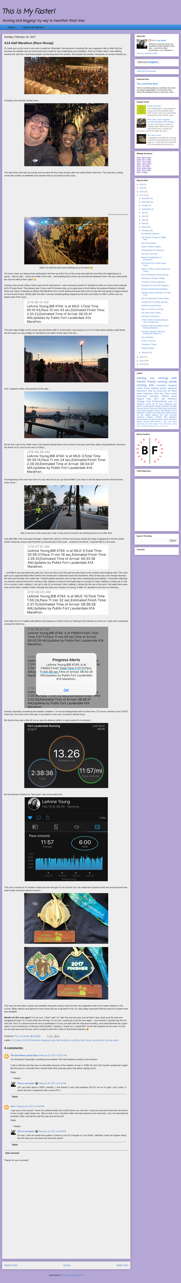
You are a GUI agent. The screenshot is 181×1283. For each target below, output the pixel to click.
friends (163, 388)
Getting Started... (148, 348)
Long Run (162, 391)
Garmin (146, 408)
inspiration (148, 393)
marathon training (159, 396)
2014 (142, 364)
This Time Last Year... (150, 254)
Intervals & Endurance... (151, 316)
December (146, 198)
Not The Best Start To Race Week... (155, 298)
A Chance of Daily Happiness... (154, 282)
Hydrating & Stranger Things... (153, 278)
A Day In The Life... (149, 341)
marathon (140, 417)
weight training (151, 415)
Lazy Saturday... (147, 337)
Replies (17, 1078)
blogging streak (48, 1040)
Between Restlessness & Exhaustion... (151, 258)
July (143, 213)
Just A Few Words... (149, 243)
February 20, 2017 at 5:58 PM (52, 1131)
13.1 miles (16, 1040)
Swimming (142, 396)
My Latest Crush (154, 135)
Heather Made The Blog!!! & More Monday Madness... (155, 327)
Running (141, 391)
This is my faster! (26, 1083)
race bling (74, 1040)
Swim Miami (166, 413)
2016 (142, 357)
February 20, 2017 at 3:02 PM (30, 1106)
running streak (111, 1040)
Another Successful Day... (151, 305)
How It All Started (33, 27)
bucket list (150, 404)
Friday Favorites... (155, 106)
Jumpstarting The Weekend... (153, 250)
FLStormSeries (159, 401)
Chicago (141, 401)
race (142, 426)
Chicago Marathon (162, 406)
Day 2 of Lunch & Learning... (152, 309)
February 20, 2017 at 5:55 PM (52, 1083)
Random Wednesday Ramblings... (155, 289)
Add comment (12, 1153)
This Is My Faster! (28, 12)
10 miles (163, 422)
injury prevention (170, 408)
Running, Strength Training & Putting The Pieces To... (153, 332)
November (146, 202)
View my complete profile (147, 53)
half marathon (62, 1040)
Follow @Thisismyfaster (146, 71)
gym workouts (170, 415)
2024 (142, 184)
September (146, 209)
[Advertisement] (24, 504)
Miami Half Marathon (163, 410)
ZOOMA (148, 413)
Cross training (151, 388)
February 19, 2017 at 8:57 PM (53, 1055)
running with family (151, 421)
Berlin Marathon (147, 410)
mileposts (172, 388)
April (144, 223)
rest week (148, 424)
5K (169, 391)
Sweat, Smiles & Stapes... (151, 247)
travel (174, 396)
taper (171, 401)
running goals (148, 406)
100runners (167, 424)
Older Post (122, 1265)
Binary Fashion (149, 426)
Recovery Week (156, 408)
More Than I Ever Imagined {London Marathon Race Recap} (161, 120)
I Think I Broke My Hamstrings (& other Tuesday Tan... (154, 321)
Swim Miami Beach (162, 426)
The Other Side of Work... (151, 313)
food (148, 401)
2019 (142, 188)
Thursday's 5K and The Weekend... (155, 285)
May (144, 220)
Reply (13, 1072)
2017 (142, 195)
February (146, 230)
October (145, 205)
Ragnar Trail (157, 424)
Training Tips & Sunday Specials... (155, 302)
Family (151, 381)
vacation (149, 417)
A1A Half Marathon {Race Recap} (155, 275)
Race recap (86, 1040)
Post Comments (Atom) (73, 1275)
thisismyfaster (142, 419)
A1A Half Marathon (31, 1040)
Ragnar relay (144, 398)
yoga (139, 410)
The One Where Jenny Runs (24, 1055)
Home (11, 27)
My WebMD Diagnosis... (151, 234)
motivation (161, 385)
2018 (142, 192)
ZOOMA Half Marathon (166, 417)
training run (145, 378)
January (145, 352)
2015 (142, 361)
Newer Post (10, 1265)
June (144, 216)
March (144, 227)
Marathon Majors (156, 419)
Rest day (159, 393)
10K (161, 415)
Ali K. (13, 1106)
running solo (98, 1040)
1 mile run (151, 391)
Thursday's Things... (149, 344)
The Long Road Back (147, 84)
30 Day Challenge (164, 404)
